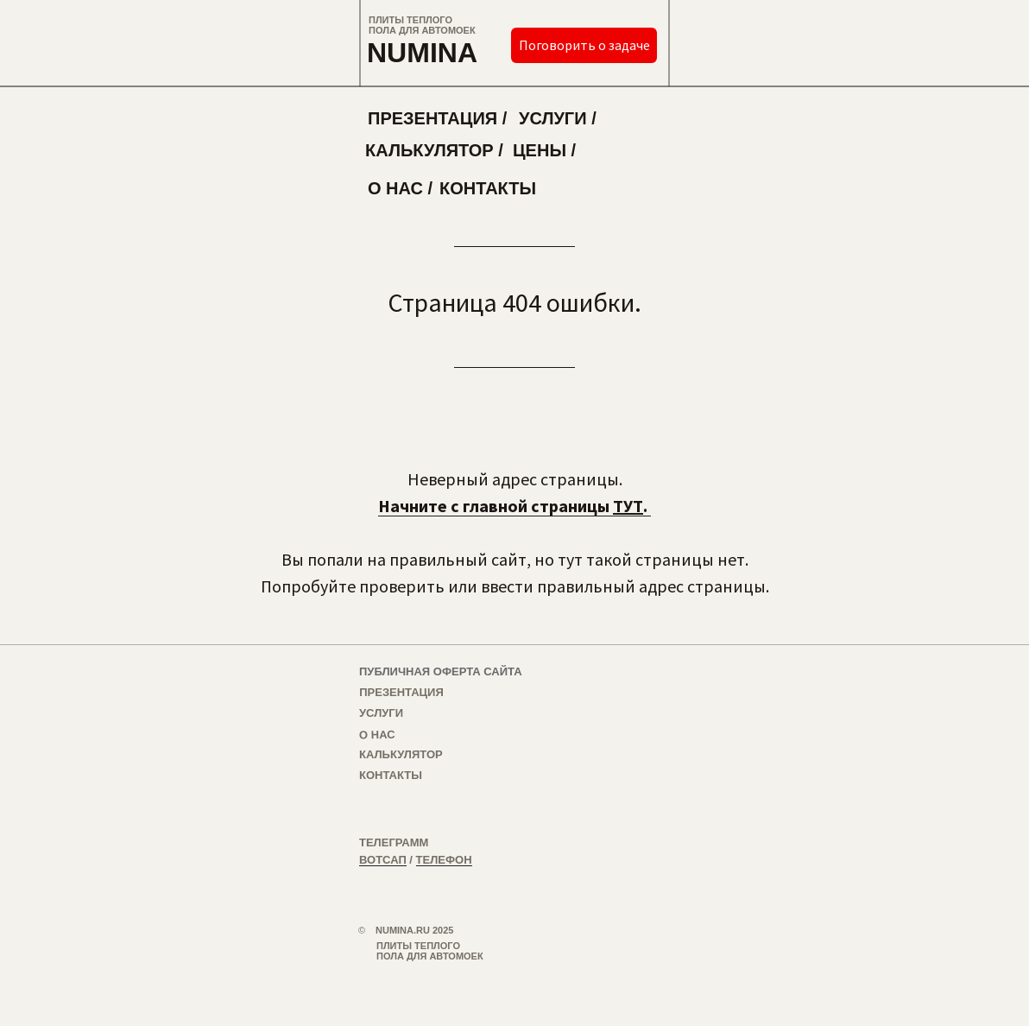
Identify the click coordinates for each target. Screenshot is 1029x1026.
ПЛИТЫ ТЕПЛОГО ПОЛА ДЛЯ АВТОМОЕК (422, 25)
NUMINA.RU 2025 (414, 930)
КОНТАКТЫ (487, 188)
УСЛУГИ (381, 712)
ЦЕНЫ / (544, 150)
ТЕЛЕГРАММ (393, 842)
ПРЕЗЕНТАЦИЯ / (437, 118)
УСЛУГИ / (558, 118)
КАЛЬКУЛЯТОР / (434, 150)
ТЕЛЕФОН (444, 859)
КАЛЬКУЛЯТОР (401, 754)
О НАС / (400, 188)
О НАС (377, 734)
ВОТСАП (383, 859)
